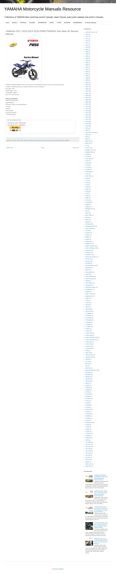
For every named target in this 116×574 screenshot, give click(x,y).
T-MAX (87, 298)
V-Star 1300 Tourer (90, 339)
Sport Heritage (89, 276)
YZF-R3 (87, 455)
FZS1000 (88, 202)
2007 (86, 97)
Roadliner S (88, 254)
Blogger (61, 569)
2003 (86, 89)
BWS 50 (87, 143)
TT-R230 (87, 322)
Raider (87, 239)
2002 (86, 86)
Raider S (87, 241)
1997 (86, 75)
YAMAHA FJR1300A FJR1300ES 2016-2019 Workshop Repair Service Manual (101, 477)
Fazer (87, 161)
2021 (86, 128)
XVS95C (87, 418)
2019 (18, 140)
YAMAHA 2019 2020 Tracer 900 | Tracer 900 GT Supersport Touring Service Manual (101, 509)
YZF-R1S (88, 453)
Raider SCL (88, 243)
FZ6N (87, 187)
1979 (86, 47)
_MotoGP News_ (90, 32)
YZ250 (87, 429)
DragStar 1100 (89, 150)
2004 (86, 91)
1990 (86, 67)
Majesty (87, 206)
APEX (87, 134)
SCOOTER (67, 22)
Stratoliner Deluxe (90, 287)
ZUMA (87, 462)
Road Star (88, 250)
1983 (86, 56)
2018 (15, 140)
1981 (86, 52)
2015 (86, 115)
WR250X (88, 376)
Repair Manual (41, 140)
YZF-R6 (87, 457)
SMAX (87, 270)
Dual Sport (88, 158)
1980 (86, 49)
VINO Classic (89, 355)
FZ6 (86, 185)
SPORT (51, 22)
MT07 (87, 213)
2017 (12, 140)
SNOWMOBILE (77, 22)
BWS (86, 139)
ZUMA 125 (88, 464)
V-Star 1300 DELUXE (91, 337)
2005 (86, 93)
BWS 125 (88, 141)
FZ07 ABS (88, 176)
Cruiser (87, 147)
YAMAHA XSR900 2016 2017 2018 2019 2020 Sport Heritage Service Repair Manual (101, 525)
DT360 (87, 156)
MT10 (87, 219)
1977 (86, 43)
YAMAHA (66, 140)
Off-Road (25, 140)
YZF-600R (88, 442)
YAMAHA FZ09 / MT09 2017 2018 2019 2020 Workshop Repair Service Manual (100, 493)
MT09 (87, 217)
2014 (86, 113)
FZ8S (87, 198)
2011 (86, 106)
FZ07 (86, 174)
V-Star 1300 (88, 335)
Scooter (87, 261)
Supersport (88, 296)
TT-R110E (88, 315)
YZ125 (87, 427)
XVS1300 (88, 414)
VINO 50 (87, 353)
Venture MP (88, 348)
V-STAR (59, 22)
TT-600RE (88, 313)
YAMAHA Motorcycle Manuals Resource (42, 9)
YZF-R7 (87, 459)
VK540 (87, 359)
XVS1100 (88, 409)
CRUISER (32, 22)
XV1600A (88, 398)
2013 (86, 110)
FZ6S (87, 191)
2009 (86, 102)
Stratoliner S (88, 289)
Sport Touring (89, 278)
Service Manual (50, 140)
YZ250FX (88, 433)
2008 (86, 100)
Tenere (87, 302)
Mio (86, 211)
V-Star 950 (88, 346)
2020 (21, 140)
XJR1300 (88, 381)
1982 (86, 54)
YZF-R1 (87, 444)
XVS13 (87, 411)
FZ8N (87, 196)
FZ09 (86, 178)
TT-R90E (88, 326)
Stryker (87, 291)
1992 (86, 71)
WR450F (87, 379)
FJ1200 (87, 169)
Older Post (76, 147)
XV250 (87, 407)
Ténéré (87, 305)
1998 (86, 78)
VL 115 (87, 361)
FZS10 (87, 200)
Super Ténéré (89, 294)
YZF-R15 (88, 448)
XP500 (87, 385)
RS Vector (88, 259)
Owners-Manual (90, 226)
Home (7, 22)
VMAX (87, 363)
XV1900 (87, 405)
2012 (86, 108)
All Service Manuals (90, 22)
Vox (86, 366)
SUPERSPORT (42, 22)
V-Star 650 (88, 344)
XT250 (87, 392)
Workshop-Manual (59, 140)
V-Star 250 (88, 342)
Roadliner (88, 252)
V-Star (87, 331)
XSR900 (87, 390)
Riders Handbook (90, 248)
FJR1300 (88, 172)
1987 (86, 60)
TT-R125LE (88, 320)
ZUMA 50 (88, 466)
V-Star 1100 (88, 333)
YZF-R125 (88, 446)
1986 (86, 58)
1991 (86, 69)
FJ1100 (87, 167)
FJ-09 (87, 165)
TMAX (87, 307)
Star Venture (89, 283)
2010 (86, 104)
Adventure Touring (90, 132)
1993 (86, 73)
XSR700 (87, 387)
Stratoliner (88, 285)
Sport (87, 274)
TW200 (87, 329)
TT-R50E (88, 324)
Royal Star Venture (90, 257)
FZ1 (86, 180)
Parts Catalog (89, 228)
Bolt (86, 137)
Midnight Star (89, 209)
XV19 (87, 403)
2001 (86, 84)
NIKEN (87, 222)
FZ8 (86, 193)
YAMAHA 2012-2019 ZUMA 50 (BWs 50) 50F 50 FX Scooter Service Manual (101, 541)
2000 (86, 82)
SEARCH (14, 22)
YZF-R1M (88, 451)
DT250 (87, 154)
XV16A (87, 401)
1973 (86, 34)
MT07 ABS (88, 215)
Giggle (87, 204)
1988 (86, 62)
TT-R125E (88, 318)
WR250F (87, 372)
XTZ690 (87, 396)
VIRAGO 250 (89, 357)
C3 (86, 145)
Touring (87, 309)
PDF (86, 230)
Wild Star (88, 368)
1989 (86, 65)
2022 (86, 130)
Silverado (88, 267)
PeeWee (31, 140)
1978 (86, 45)
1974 (86, 36)
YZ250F (87, 431)
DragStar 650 (89, 152)
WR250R (88, 374)
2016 (86, 117)
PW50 (35, 140)
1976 (86, 41)
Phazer (87, 235)
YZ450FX (88, 438)
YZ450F (87, 435)
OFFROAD (23, 22)
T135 (86, 300)
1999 (86, 80)
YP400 (87, 425)
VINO (87, 350)
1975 (86, 38)
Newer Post (9, 147)
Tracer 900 (88, 311)
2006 (86, 95)
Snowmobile (88, 272)
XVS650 (87, 416)
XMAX (87, 383)
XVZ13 (87, 420)
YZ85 (87, 440)
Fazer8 (87, 163)
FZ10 (86, 182)
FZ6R (87, 189)
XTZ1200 (88, 394)
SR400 (87, 281)
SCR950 (87, 263)
